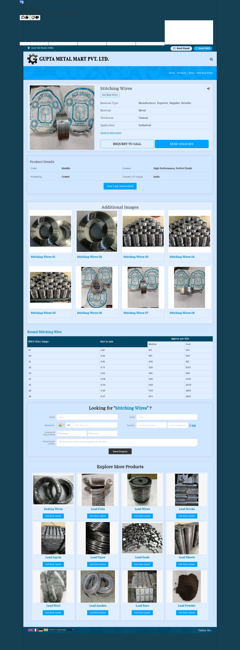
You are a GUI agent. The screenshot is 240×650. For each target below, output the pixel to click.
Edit (192, 426)
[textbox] (177, 425)
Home (172, 73)
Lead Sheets (187, 557)
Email (132, 417)
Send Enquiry (182, 144)
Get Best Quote (53, 516)
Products (181, 73)
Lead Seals (142, 557)
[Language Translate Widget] (61, 629)
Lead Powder (187, 605)
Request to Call (127, 144)
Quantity (131, 425)
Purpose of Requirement (49, 433)
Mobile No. (50, 425)
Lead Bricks (187, 509)
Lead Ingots (53, 557)
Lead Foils (98, 509)
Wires (192, 73)
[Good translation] (25, 17)
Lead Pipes (97, 557)
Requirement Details (49, 442)
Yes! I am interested (120, 186)
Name (52, 417)
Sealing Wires (53, 509)
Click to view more (111, 133)
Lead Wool (53, 605)
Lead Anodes (97, 605)
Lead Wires (142, 509)
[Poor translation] (35, 17)
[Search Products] (211, 59)
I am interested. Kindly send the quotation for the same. (127, 442)
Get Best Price (110, 95)
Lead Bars (142, 605)
